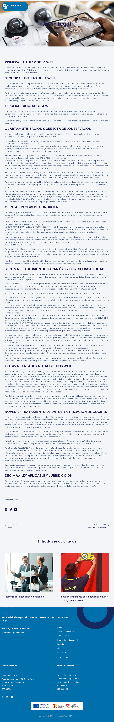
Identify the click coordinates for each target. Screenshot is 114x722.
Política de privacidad (21, 628)
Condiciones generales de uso (15, 632)
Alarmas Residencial (65, 632)
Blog (59, 648)
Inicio (59, 627)
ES (67, 657)
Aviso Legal (6, 628)
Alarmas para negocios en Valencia (24, 596)
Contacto (62, 652)
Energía (60, 644)
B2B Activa (73, 716)
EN (60, 657)
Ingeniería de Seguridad (67, 640)
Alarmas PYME (63, 636)
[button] (110, 7)
